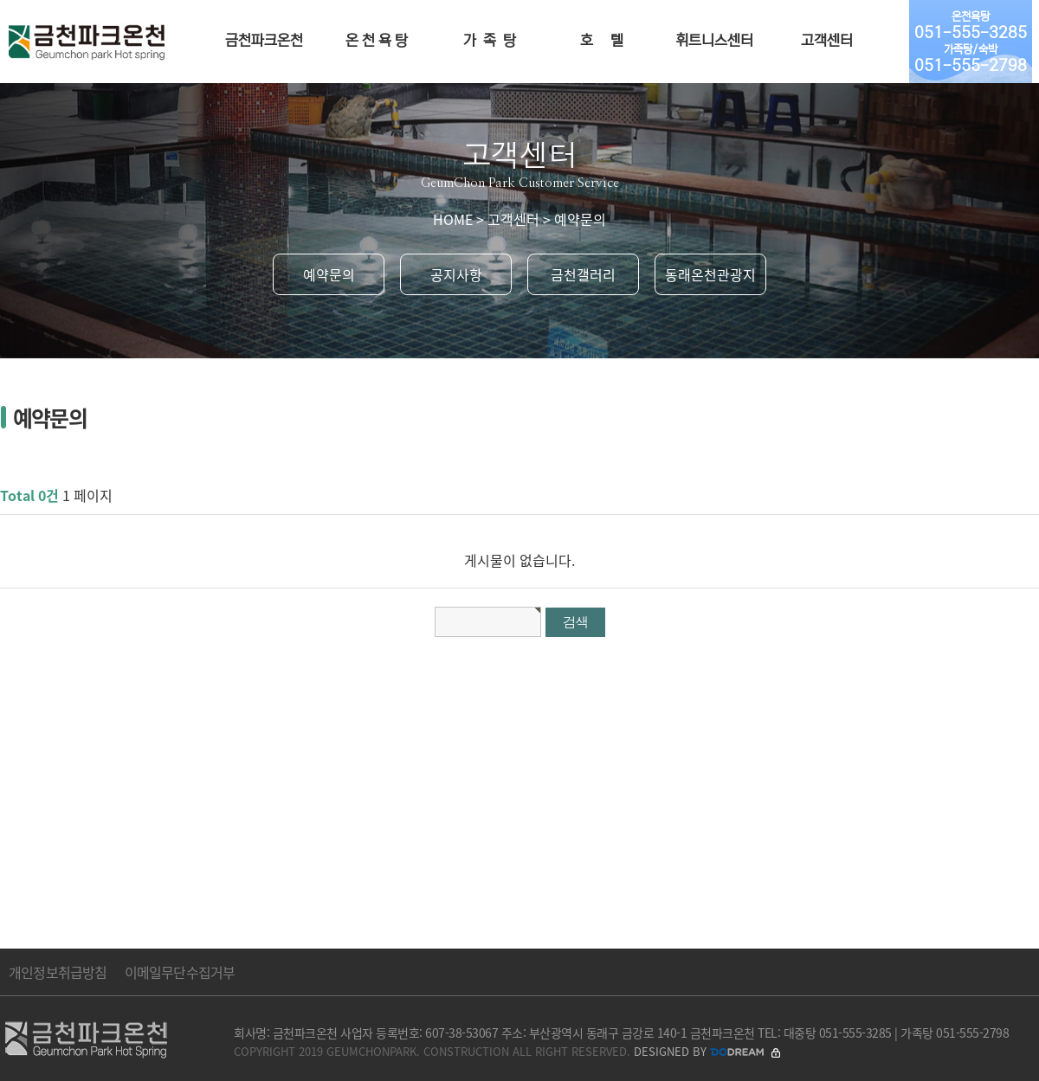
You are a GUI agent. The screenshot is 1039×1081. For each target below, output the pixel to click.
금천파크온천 (264, 41)
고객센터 (827, 41)
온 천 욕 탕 (376, 41)
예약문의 (329, 274)
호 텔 (601, 41)
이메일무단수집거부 (180, 972)
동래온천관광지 (710, 274)
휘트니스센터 (714, 41)
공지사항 (456, 274)
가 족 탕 (489, 41)
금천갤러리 (583, 274)
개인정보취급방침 (58, 972)
